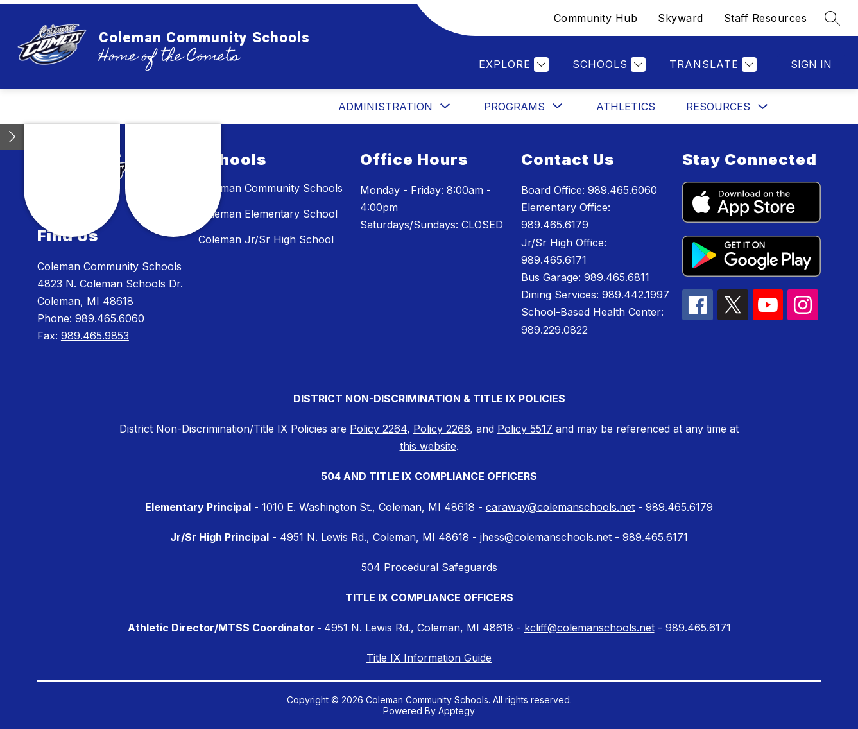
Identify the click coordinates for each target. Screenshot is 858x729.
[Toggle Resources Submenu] (763, 107)
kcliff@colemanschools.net (589, 627)
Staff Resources (765, 18)
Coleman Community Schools (270, 188)
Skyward (680, 18)
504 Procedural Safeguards (429, 567)
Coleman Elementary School (268, 213)
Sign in (811, 64)
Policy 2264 (378, 428)
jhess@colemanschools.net (546, 537)
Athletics (625, 106)
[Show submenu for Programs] (514, 106)
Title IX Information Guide (429, 657)
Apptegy (456, 710)
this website (428, 446)
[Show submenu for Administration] (385, 106)
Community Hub (596, 18)
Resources (718, 106)
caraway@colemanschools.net (560, 507)
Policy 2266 (441, 428)
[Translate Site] (711, 64)
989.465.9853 (95, 335)
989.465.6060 (109, 318)
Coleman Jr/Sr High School (266, 239)
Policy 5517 (525, 428)
